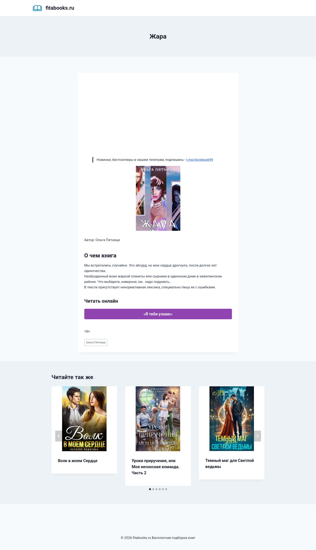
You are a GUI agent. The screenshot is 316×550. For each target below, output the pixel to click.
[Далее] (257, 436)
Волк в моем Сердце (78, 460)
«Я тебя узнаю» (158, 314)
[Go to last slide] (58, 436)
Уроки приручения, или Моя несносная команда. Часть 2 (156, 466)
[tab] (150, 489)
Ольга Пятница (96, 342)
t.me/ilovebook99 (199, 160)
